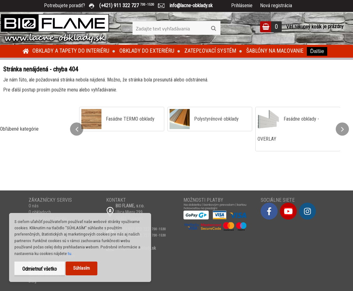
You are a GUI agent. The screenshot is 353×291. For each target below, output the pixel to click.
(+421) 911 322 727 (131, 5)
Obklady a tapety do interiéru (70, 50)
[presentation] (76, 129)
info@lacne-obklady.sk (189, 5)
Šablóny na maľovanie (275, 50)
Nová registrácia (276, 5)
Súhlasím (81, 268)
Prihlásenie (242, 5)
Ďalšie (317, 51)
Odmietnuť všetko (39, 269)
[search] (213, 28)
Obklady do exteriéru (146, 50)
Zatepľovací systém (210, 50)
